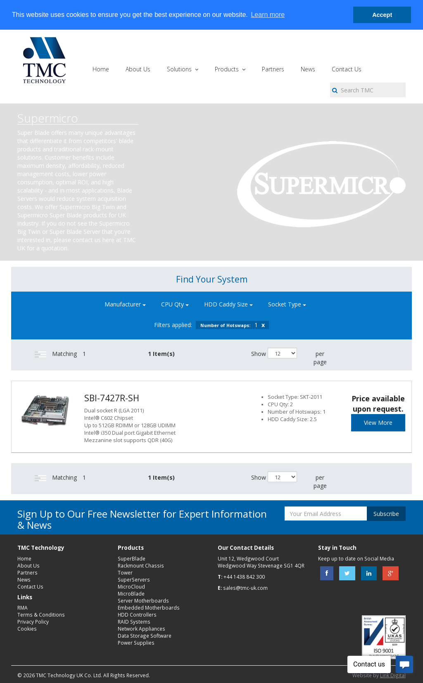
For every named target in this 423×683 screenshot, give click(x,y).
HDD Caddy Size (228, 304)
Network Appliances (141, 628)
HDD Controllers (137, 614)
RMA (22, 607)
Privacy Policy (33, 621)
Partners (27, 572)
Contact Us (30, 586)
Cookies (27, 628)
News (24, 579)
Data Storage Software (144, 635)
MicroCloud (131, 586)
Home (24, 558)
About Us (28, 565)
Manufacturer (125, 304)
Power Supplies (136, 642)
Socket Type (287, 304)
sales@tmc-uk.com (245, 587)
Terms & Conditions (41, 614)
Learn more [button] (268, 14)
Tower (125, 572)
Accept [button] (382, 15)
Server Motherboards (143, 600)
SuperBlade (131, 558)
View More (378, 422)
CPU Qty (175, 304)
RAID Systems (134, 621)
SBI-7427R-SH (111, 398)
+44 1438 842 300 (244, 576)
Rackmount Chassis (141, 565)
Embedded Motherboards (149, 607)
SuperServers (134, 579)
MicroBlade (131, 593)
